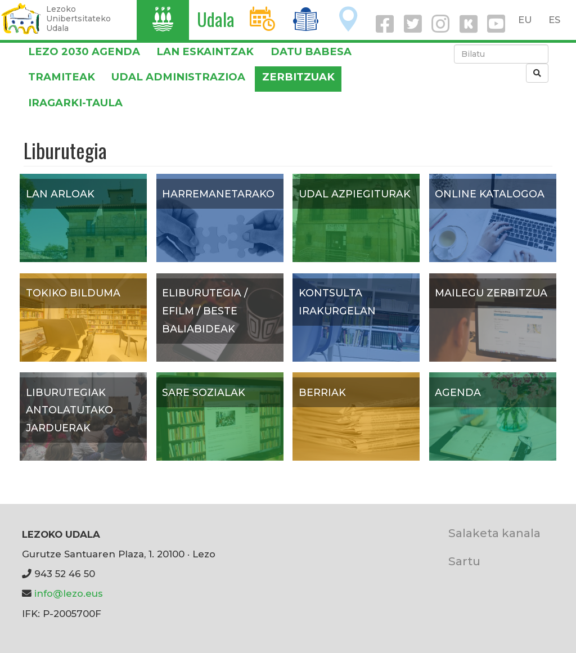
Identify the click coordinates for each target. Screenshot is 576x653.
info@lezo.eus (68, 593)
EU (525, 19)
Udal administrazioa (178, 76)
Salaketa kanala (494, 533)
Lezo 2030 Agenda (84, 51)
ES (554, 19)
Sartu (464, 561)
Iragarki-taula (75, 102)
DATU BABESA (311, 51)
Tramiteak (61, 76)
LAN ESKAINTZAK (205, 51)
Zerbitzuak (298, 76)
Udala (216, 19)
